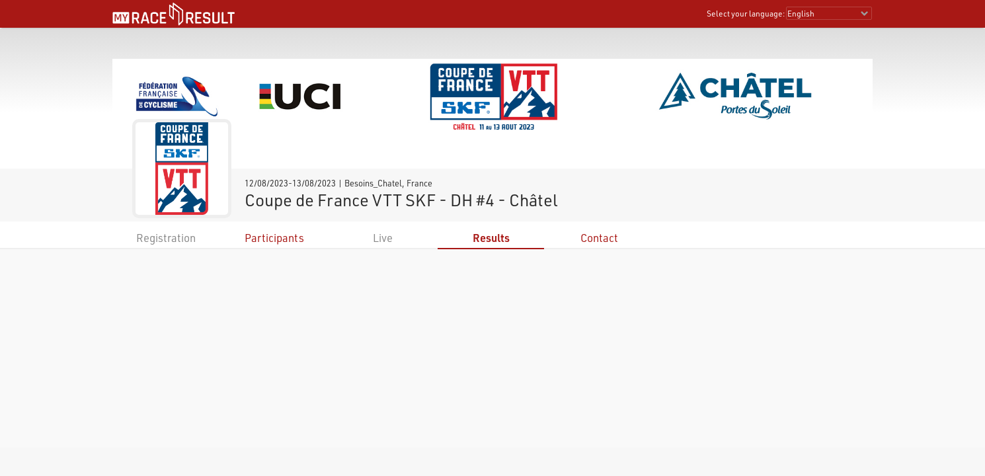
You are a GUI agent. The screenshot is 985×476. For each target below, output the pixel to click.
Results (491, 238)
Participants (274, 238)
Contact (599, 238)
